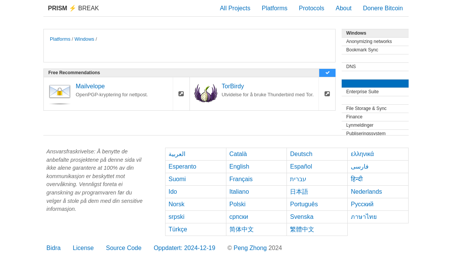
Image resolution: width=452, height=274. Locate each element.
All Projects (235, 8)
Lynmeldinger (360, 125)
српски (238, 216)
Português (304, 204)
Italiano (239, 191)
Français (241, 179)
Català (238, 154)
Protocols (312, 8)
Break (73, 8)
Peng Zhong (251, 248)
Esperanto (182, 166)
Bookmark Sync (362, 50)
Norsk (177, 204)
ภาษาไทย (364, 216)
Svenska (301, 216)
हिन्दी (357, 179)
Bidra (53, 248)
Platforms (275, 8)
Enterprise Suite (362, 91)
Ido (173, 191)
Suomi (177, 179)
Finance (354, 116)
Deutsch (301, 154)
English (239, 166)
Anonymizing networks (369, 41)
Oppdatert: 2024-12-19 (184, 248)
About (344, 8)
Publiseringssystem (365, 133)
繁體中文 (302, 229)
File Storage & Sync (366, 108)
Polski (237, 204)
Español (301, 166)
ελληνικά (362, 154)
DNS (351, 66)
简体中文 (241, 229)
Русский (362, 204)
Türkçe (178, 229)
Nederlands (366, 191)
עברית (298, 179)
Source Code (124, 248)
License (83, 248)
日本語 (299, 191)
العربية (177, 154)
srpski (177, 216)
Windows (84, 39)
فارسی (360, 166)
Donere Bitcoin (383, 8)
